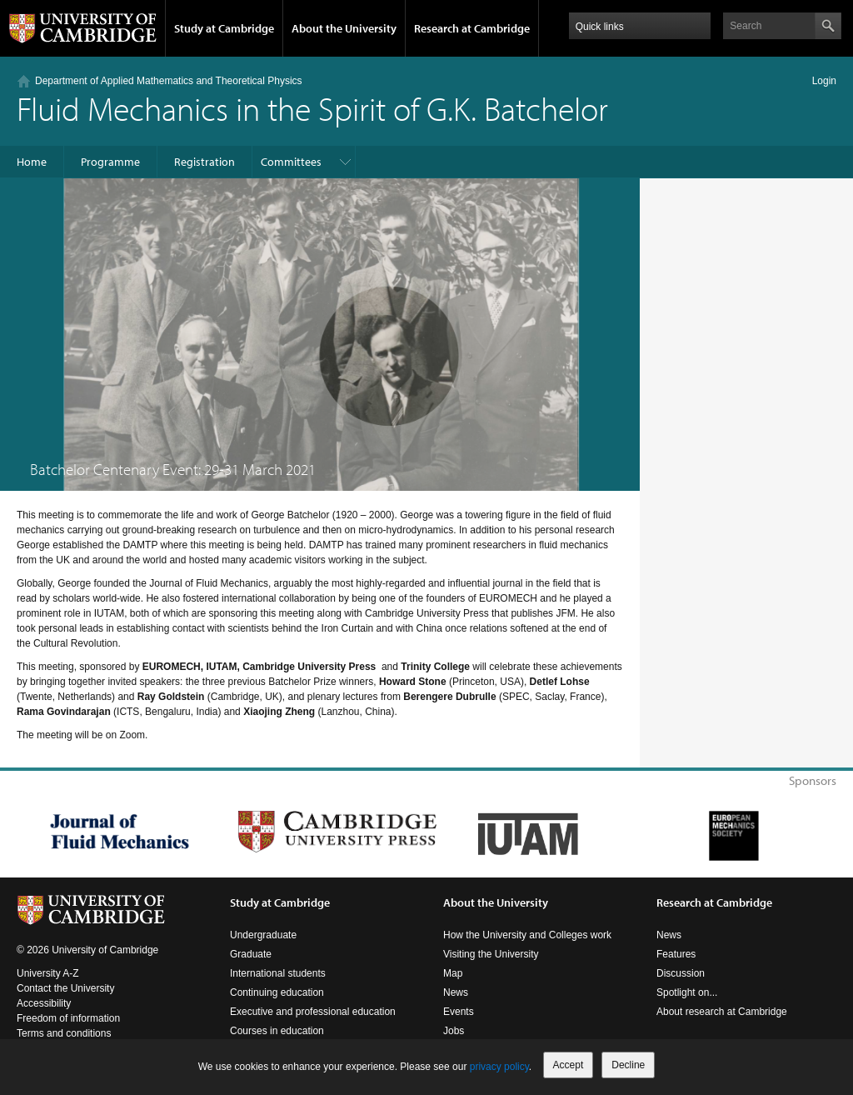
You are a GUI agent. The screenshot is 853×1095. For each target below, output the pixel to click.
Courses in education (277, 1031)
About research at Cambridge (721, 1012)
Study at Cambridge (224, 28)
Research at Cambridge (472, 28)
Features (676, 954)
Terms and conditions (64, 1033)
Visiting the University (491, 954)
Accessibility (44, 1003)
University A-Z (48, 973)
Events (458, 1012)
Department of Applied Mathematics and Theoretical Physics (168, 81)
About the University (344, 28)
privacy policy (499, 1066)
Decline (628, 1065)
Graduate (251, 954)
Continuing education (277, 992)
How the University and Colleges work (527, 935)
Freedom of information (68, 1018)
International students (278, 973)
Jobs (453, 1031)
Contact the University (65, 988)
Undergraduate (263, 935)
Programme (110, 161)
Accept (568, 1065)
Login (824, 81)
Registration (204, 161)
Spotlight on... (686, 992)
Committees (291, 161)
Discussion (680, 973)
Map (452, 973)
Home (32, 161)
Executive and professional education (313, 1012)
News (455, 992)
